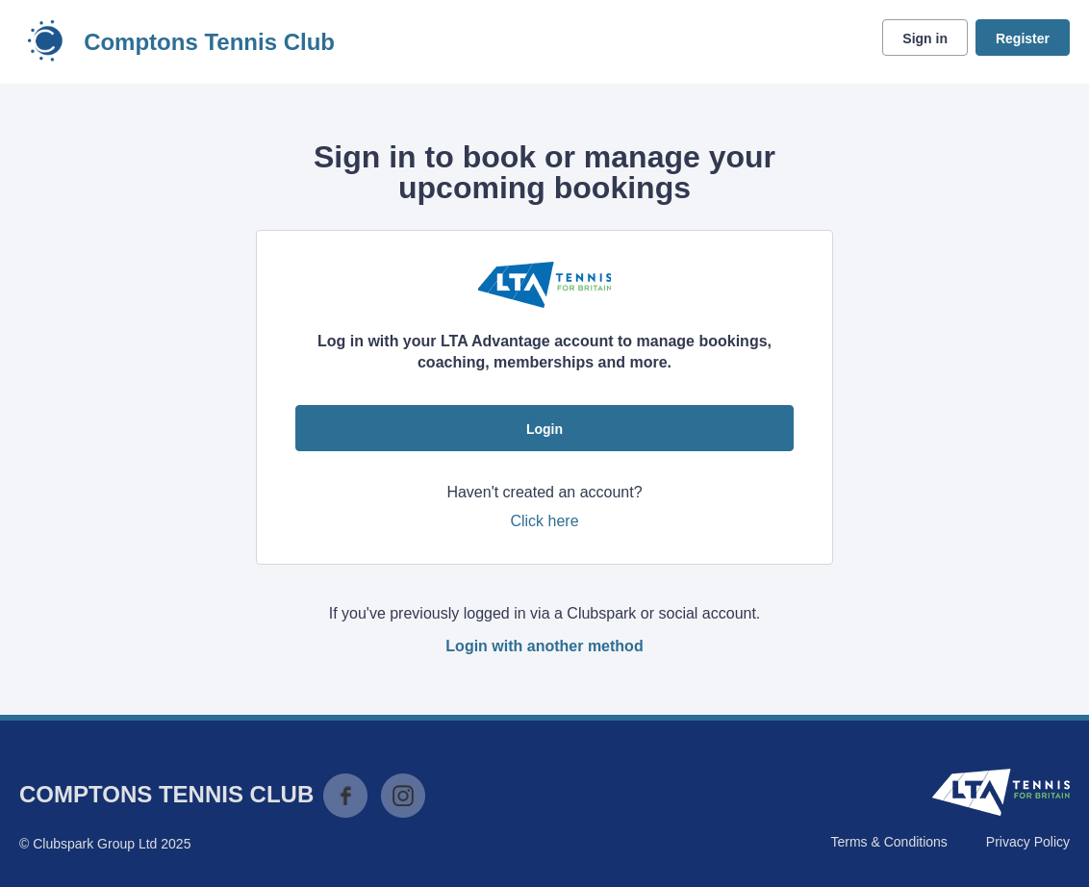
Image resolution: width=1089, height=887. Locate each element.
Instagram (403, 795)
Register (1023, 38)
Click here (544, 521)
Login (544, 429)
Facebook (345, 795)
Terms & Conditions (888, 841)
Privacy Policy (1028, 841)
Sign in (925, 38)
